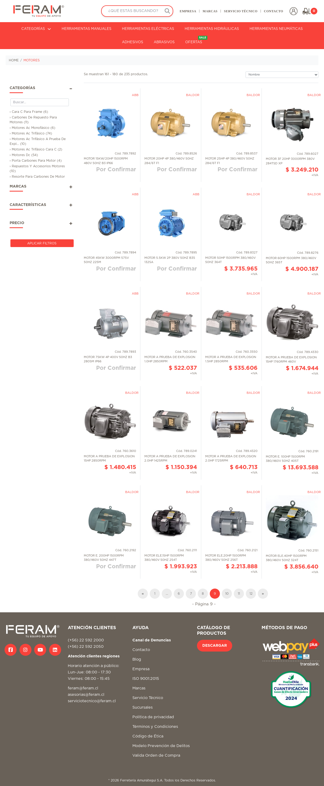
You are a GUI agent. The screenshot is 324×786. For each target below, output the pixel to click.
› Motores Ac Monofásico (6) (32, 127)
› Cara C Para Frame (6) (29, 111)
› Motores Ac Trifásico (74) (31, 133)
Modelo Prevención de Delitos (161, 746)
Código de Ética (147, 736)
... (167, 593)
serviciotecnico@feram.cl (92, 701)
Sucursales (142, 707)
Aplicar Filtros (42, 243)
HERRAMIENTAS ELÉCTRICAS (148, 29)
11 (239, 593)
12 (251, 593)
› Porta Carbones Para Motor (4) (36, 160)
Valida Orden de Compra (156, 755)
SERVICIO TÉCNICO (241, 11)
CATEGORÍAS (36, 29)
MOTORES (31, 60)
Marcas (138, 688)
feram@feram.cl (83, 688)
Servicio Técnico (147, 698)
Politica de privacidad (153, 717)
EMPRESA (188, 11)
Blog (136, 659)
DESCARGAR (214, 646)
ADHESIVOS (132, 42)
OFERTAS (196, 40)
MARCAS (210, 11)
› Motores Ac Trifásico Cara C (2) (36, 149)
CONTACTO (273, 11)
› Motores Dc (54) (24, 155)
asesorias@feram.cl (86, 695)
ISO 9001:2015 (145, 679)
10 (227, 593)
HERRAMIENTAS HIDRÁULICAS (212, 29)
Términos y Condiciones (155, 727)
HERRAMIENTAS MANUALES (86, 29)
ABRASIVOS (164, 42)
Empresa (140, 669)
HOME (14, 60)
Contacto (141, 650)
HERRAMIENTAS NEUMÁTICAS (276, 29)
